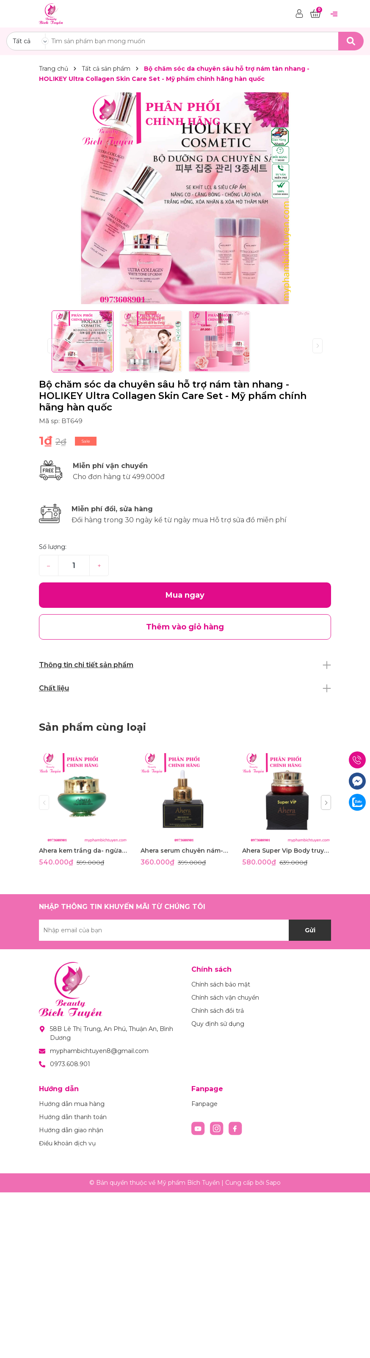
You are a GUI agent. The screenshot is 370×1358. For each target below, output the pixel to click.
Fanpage (204, 1104)
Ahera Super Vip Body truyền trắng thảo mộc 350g (286, 850)
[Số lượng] (73, 565)
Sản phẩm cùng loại (92, 727)
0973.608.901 (70, 1064)
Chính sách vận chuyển (225, 997)
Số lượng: (52, 547)
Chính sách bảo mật (220, 984)
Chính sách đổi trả (217, 1010)
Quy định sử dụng (217, 1024)
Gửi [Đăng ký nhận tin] (310, 930)
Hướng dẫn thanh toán (73, 1117)
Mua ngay (185, 595)
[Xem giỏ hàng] (315, 14)
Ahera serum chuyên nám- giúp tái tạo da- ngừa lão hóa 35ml (185, 850)
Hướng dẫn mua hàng (72, 1104)
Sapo (273, 1182)
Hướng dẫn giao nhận (71, 1130)
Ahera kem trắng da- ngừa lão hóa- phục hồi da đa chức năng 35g (83, 850)
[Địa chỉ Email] (185, 930)
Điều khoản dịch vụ (67, 1143)
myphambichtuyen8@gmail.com (99, 1051)
